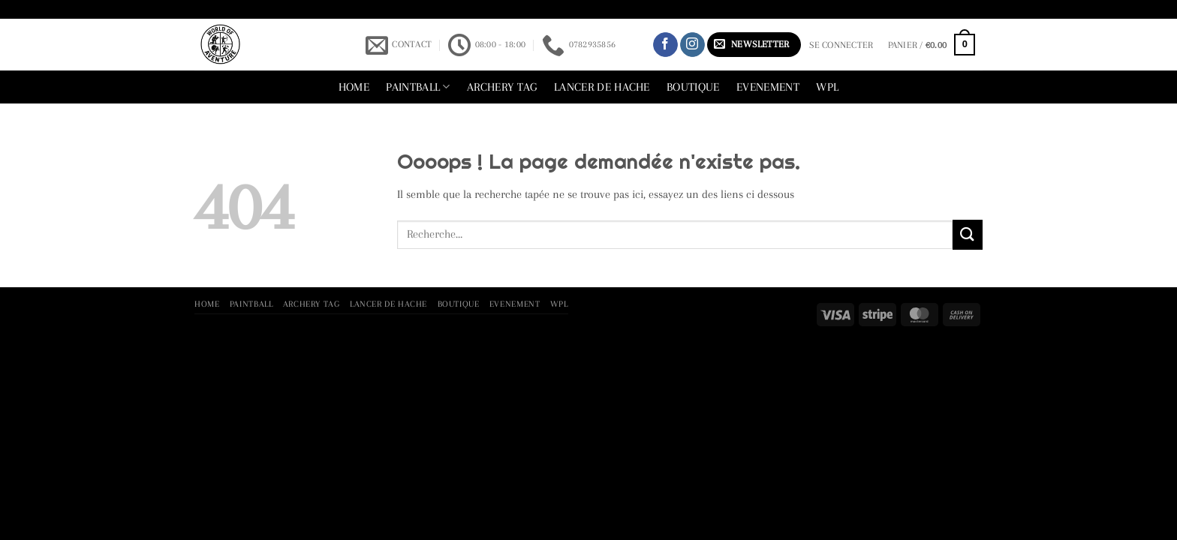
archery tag (502, 87)
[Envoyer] (968, 234)
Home (354, 87)
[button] (754, 44)
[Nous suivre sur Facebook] (665, 45)
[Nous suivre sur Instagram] (692, 45)
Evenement (767, 87)
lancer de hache (602, 87)
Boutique (693, 87)
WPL (827, 87)
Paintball (418, 87)
